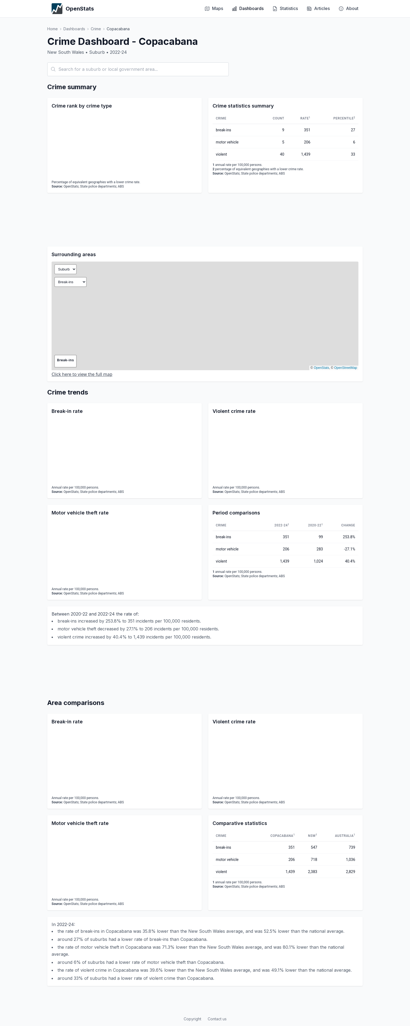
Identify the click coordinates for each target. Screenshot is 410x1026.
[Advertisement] (205, 219)
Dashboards (74, 28)
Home (52, 28)
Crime (96, 28)
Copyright (192, 1019)
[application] (124, 145)
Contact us (217, 1019)
